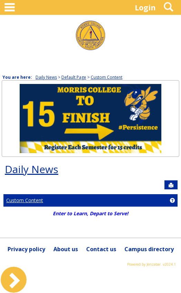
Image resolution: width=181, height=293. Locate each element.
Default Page (73, 77)
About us (65, 249)
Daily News (46, 77)
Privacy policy (26, 249)
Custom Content (106, 77)
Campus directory (149, 249)
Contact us (101, 249)
